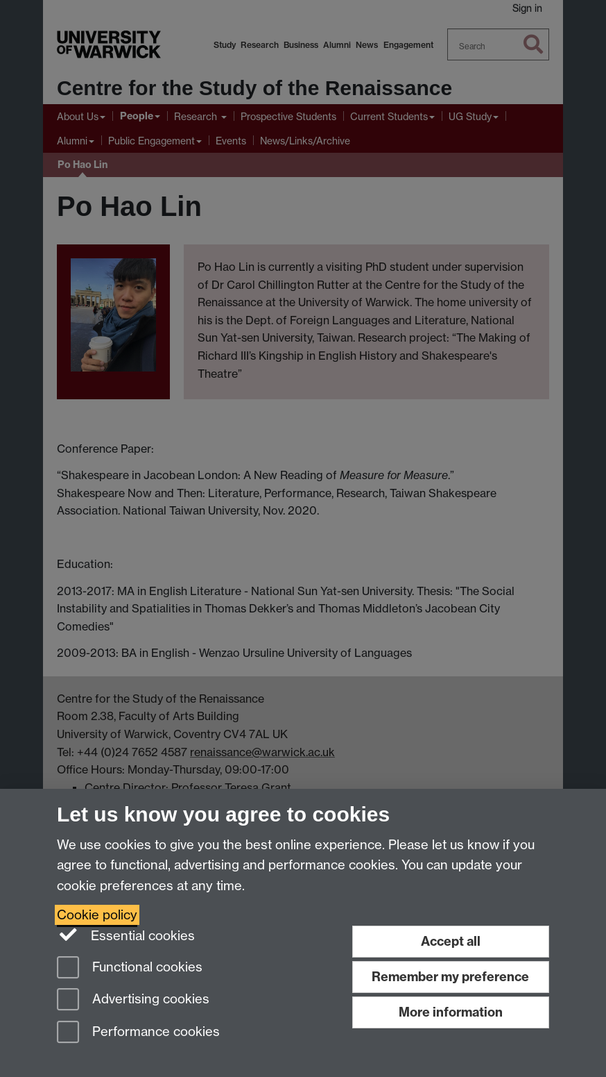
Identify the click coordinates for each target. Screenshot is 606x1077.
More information (451, 1012)
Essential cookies (126, 935)
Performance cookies (138, 1033)
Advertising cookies (133, 1000)
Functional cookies (129, 968)
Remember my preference (450, 977)
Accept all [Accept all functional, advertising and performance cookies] (451, 941)
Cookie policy (97, 915)
